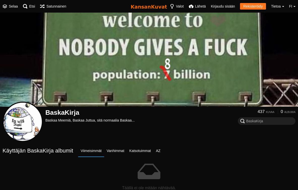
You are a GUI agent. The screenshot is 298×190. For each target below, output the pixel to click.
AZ (158, 151)
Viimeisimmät (91, 151)
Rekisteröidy (253, 6)
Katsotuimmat (140, 151)
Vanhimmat (115, 151)
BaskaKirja (62, 112)
